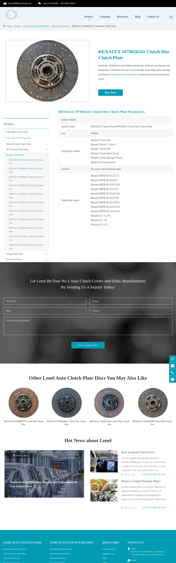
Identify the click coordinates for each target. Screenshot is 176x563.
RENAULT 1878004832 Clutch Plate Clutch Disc (26, 179)
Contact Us (153, 18)
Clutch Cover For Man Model (15, 554)
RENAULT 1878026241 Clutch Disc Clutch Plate (94, 26)
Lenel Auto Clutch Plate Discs (36, 26)
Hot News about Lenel (88, 440)
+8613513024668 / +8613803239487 (58, 3)
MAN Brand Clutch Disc (17, 149)
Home (9, 26)
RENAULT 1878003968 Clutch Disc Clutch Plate (26, 230)
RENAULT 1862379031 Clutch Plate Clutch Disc (26, 238)
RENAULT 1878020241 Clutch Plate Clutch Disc (26, 162)
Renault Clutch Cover (12, 558)
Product (89, 18)
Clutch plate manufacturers (123, 74)
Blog (137, 18)
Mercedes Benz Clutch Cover (15, 549)
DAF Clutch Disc (14, 259)
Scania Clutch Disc (14, 254)
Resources (122, 18)
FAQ (104, 558)
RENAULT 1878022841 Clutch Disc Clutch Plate (26, 213)
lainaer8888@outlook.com (20, 3)
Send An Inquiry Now (88, 345)
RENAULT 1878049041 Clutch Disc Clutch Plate (26, 196)
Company (105, 18)
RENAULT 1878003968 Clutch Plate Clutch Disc (26, 221)
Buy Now (110, 92)
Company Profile (109, 549)
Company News (108, 554)
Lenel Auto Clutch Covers (17, 132)
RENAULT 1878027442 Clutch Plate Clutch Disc (26, 204)
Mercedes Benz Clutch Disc (18, 144)
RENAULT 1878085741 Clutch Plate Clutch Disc (26, 187)
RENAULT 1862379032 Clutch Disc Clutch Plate (26, 247)
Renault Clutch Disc (61, 26)
